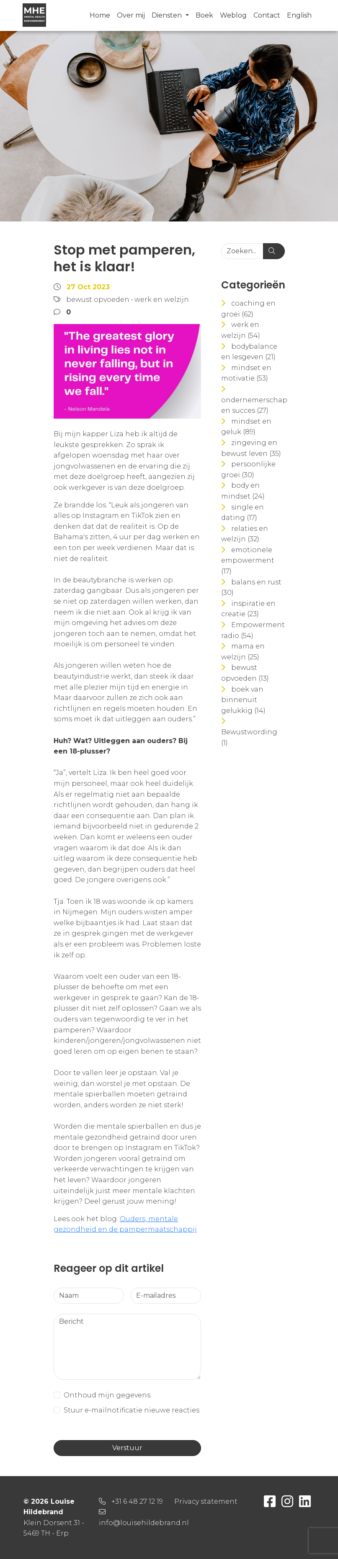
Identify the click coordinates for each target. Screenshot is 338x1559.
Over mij (131, 15)
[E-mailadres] (166, 1296)
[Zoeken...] (242, 251)
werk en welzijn (161, 300)
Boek (204, 15)
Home (100, 15)
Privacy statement (205, 1501)
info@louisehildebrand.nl (144, 1523)
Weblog (233, 15)
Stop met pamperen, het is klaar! (124, 258)
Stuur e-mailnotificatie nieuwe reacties (131, 1410)
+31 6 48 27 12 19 (137, 1501)
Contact (266, 15)
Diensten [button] (167, 15)
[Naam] (89, 1296)
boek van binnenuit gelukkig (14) (243, 700)
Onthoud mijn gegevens (107, 1395)
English (299, 15)
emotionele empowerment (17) (247, 560)
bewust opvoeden (97, 300)
